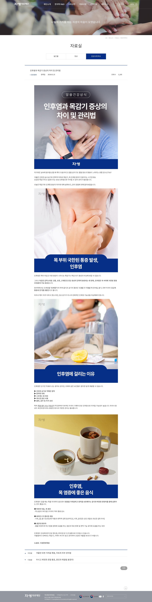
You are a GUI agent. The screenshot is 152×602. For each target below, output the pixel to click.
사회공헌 (71, 4)
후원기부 (93, 4)
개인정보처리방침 (49, 595)
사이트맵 (72, 595)
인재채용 (122, 4)
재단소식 (104, 4)
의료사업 (82, 4)
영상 (76, 56)
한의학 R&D (59, 4)
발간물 (56, 56)
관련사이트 (110, 596)
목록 (123, 568)
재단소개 (47, 4)
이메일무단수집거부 (62, 595)
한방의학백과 (96, 56)
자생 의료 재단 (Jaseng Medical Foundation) (22, 4)
